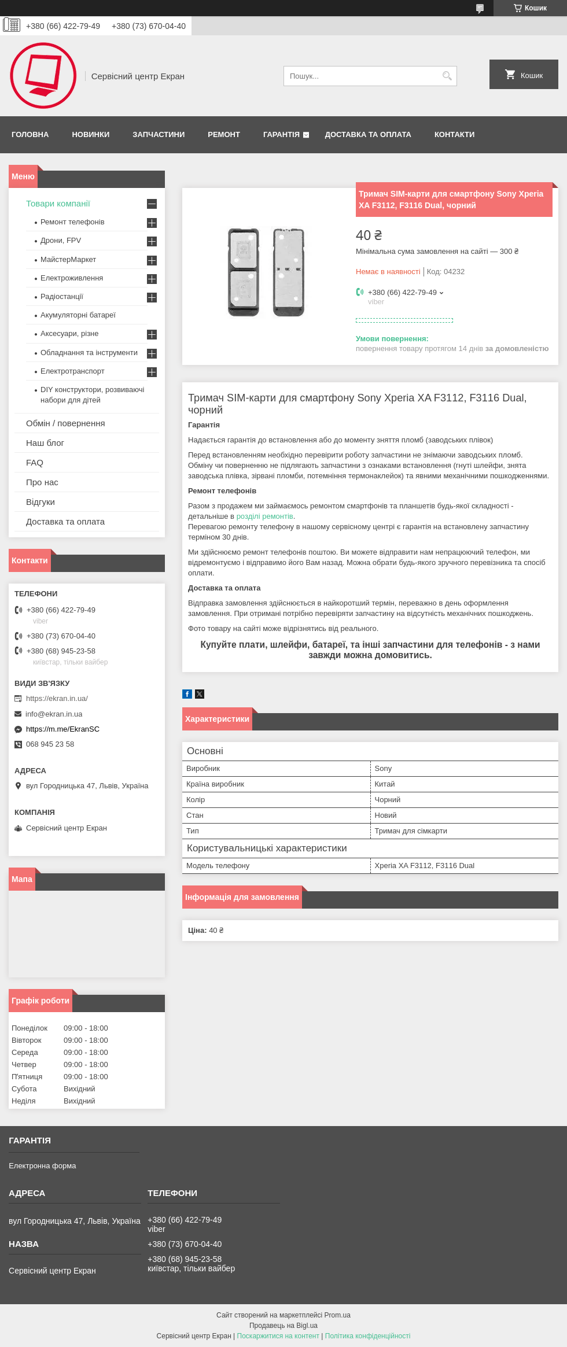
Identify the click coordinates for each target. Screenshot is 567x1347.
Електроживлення (72, 278)
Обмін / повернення (65, 423)
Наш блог (45, 443)
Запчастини (158, 134)
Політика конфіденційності (368, 1336)
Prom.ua (338, 1315)
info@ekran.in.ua (53, 714)
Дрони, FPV (61, 240)
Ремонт (224, 134)
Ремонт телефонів (73, 221)
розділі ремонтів (265, 516)
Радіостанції (62, 296)
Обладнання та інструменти (89, 352)
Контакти (455, 134)
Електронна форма (42, 1165)
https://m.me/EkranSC (63, 729)
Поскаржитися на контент (278, 1336)
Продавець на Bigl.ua (283, 1326)
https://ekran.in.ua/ (57, 698)
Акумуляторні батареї (78, 315)
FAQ (34, 462)
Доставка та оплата (368, 134)
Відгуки (40, 502)
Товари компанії (58, 203)
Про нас (42, 482)
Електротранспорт (73, 371)
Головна (30, 134)
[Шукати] (447, 76)
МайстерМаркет (68, 259)
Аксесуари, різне (70, 333)
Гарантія (281, 134)
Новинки (90, 134)
